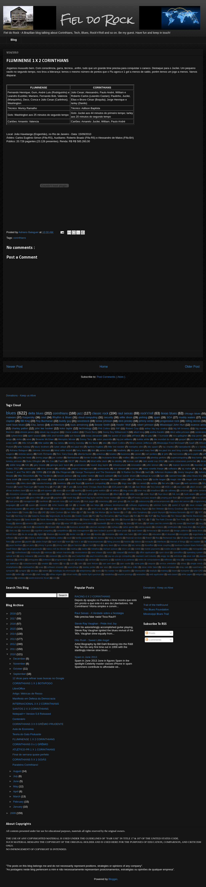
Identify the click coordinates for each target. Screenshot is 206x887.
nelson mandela (63, 552)
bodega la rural (148, 475)
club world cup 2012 (153, 461)
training (164, 571)
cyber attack (60, 446)
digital (40, 534)
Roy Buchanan (44, 420)
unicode (28, 574)
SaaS (192, 442)
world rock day (98, 509)
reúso (200, 560)
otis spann (152, 446)
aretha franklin (157, 432)
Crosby (25, 512)
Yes (201, 520)
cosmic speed (29, 479)
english (21, 538)
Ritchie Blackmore (194, 516)
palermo (41, 556)
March (17, 796)
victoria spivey (25, 454)
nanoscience (30, 468)
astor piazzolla (104, 439)
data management (80, 531)
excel (69, 538)
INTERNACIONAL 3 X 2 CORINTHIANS (35, 703)
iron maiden (194, 542)
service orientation (167, 563)
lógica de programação (31, 549)
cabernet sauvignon (98, 527)
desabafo (165, 531)
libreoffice (149, 545)
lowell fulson (11, 549)
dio (124, 494)
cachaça (115, 527)
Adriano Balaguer (19, 450)
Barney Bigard (141, 509)
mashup (74, 549)
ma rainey (59, 442)
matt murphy (74, 501)
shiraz (183, 563)
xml (54, 578)
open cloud (164, 552)
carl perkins (151, 454)
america (29, 523)
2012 (13, 643)
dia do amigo (27, 534)
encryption (184, 534)
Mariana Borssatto (177, 512)
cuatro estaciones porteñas (182, 461)
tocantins (126, 571)
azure (68, 490)
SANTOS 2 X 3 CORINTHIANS (30, 708)
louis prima (14, 501)
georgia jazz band (59, 465)
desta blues (197, 531)
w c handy (200, 446)
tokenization (140, 571)
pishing (143, 417)
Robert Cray (132, 428)
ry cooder (81, 505)
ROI (142, 516)
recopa (113, 483)
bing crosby (128, 490)
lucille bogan (159, 479)
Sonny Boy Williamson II (115, 432)
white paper (186, 574)
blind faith (190, 523)
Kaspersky (28, 417)
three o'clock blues (62, 509)
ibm (93, 450)
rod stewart (120, 468)
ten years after (33, 509)
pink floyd (76, 483)
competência (63, 531)
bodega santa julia (14, 527)
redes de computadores (149, 560)
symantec (10, 571)
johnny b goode (45, 545)
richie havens (58, 505)
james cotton (120, 479)
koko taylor (66, 428)
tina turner (197, 457)
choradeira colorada (18, 494)
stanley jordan (89, 567)
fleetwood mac (169, 538)
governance (80, 465)
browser (52, 527)
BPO (128, 509)
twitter (18, 574)
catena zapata (145, 527)
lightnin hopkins (95, 446)
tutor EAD (198, 571)
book (29, 527)
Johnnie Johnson (41, 450)
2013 (13, 638)
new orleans (97, 552)
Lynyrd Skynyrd (158, 512)
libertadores (73, 457)
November (19, 663)
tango (9, 439)
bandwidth (101, 523)
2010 (13, 654)
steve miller (132, 567)
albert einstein (196, 487)
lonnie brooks (91, 457)
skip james (196, 435)
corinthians (19, 237)
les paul (149, 435)
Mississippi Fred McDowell (171, 442)
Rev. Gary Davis (65, 454)
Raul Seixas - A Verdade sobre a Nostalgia (99, 613)
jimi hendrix (196, 439)
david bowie (137, 531)
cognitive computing (43, 531)
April (16, 791)
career (137, 454)
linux (165, 465)
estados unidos (56, 538)
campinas (184, 490)
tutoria (9, 574)
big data (127, 523)
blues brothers (42, 446)
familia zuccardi (82, 538)
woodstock (83, 420)
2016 (13, 623)
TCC (144, 520)
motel (8, 552)
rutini (80, 563)
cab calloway (170, 490)
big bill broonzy (181, 428)
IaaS (147, 472)
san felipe (94, 505)
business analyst (77, 527)
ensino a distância (36, 538)
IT (62, 487)
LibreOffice (18, 688)
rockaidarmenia (30, 563)
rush (72, 563)
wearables (141, 574)
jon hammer (76, 545)
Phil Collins (104, 428)
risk (70, 505)
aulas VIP (68, 523)
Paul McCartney (107, 516)
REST (71, 461)
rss (64, 563)
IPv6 (55, 487)
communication (39, 494)
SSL (130, 487)
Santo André (30, 520)
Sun (136, 520)
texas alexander (94, 435)
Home (104, 366)
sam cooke (125, 563)
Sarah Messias (47, 520)
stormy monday (76, 442)
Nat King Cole (21, 516)
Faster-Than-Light (25, 487)
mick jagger (89, 501)
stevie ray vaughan (49, 432)
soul (43, 417)
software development (114, 505)
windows (10, 578)
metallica (95, 549)
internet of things (178, 542)
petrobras (178, 556)
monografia (197, 549)
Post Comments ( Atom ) (111, 376)
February (18, 801)
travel (174, 571)
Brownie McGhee (45, 439)
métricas (48, 552)
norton (109, 552)
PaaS (61, 461)
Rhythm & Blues (62, 417)
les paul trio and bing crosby (173, 450)
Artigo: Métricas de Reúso (27, 693)
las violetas (122, 545)
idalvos (138, 542)
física (8, 542)
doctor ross (75, 534)
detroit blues (11, 534)
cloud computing (87, 417)
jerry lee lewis (24, 457)
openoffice (178, 552)
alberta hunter (85, 454)
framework (198, 538)
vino (105, 442)
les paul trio (77, 446)
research (43, 505)
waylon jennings (125, 574)
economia (109, 534)
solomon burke (160, 505)
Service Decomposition (68, 520)
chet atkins (201, 527)
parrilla (64, 556)
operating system (195, 552)
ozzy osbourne (27, 556)
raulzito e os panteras (124, 560)
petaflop (62, 468)
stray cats (183, 567)
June (16, 781)
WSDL (192, 520)
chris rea (13, 531)
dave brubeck (71, 494)
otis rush (131, 501)
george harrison (100, 479)
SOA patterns (118, 487)
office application (147, 552)
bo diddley (117, 461)
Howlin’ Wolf (123, 424)
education (156, 534)
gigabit (23, 498)
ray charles (168, 446)
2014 (13, 633)
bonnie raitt (132, 461)
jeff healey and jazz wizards (144, 498)
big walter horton (85, 475)
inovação (149, 542)
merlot (84, 549)
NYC (200, 512)
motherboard (21, 552)
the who (166, 483)
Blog (14, 39)
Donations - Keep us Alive (21, 395)
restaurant (189, 560)
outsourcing (144, 501)
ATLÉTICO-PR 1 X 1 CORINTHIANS (33, 749)
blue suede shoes (126, 475)
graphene (58, 498)
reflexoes (168, 560)
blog (201, 523)
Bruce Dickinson (195, 509)
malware (11, 417)
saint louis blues (15, 424)
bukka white (143, 439)
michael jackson (110, 549)
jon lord (89, 545)
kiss (98, 545)
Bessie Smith (102, 424)
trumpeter (185, 571)
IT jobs (70, 487)
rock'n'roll (146, 413)
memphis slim (136, 446)
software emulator (55, 567)
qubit (22, 505)
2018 (13, 613)
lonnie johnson (104, 420)
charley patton (20, 428)
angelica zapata (44, 523)
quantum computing (95, 483)
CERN (39, 472)
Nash (8, 516)
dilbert (116, 494)
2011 (13, 649)
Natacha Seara (38, 516)
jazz (80, 413)
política (21, 560)
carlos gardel (129, 527)
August (17, 771)
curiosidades (55, 494)
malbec (126, 457)
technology (85, 428)
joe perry (30, 545)
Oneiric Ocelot (81, 516)
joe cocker (57, 457)
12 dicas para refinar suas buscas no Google (38, 678)
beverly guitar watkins (96, 490)
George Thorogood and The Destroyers (95, 472)
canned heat (175, 475)
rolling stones (193, 420)
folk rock (176, 494)
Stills (117, 520)
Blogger (112, 879)
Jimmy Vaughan (185, 472)
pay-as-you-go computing (120, 556)
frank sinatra (190, 494)
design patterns (181, 531)
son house (75, 435)
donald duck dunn (78, 479)
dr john (165, 454)
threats (47, 509)
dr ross (87, 534)
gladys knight (42, 542)
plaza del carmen (182, 501)
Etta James (37, 424)
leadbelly (121, 450)
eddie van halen (125, 534)
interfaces (161, 542)
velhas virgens (55, 574)
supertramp (197, 567)
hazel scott (57, 542)
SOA (169, 417)
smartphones (12, 567)
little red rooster (116, 446)
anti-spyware (47, 490)
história (127, 542)
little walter (43, 442)
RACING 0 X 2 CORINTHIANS (92, 596)
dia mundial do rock (164, 439)
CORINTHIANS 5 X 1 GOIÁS (29, 759)
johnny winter (146, 420)
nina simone (47, 468)
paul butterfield (79, 556)
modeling (184, 549)
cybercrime (16, 435)
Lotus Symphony (139, 512)
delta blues (35, 413)
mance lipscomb (181, 465)
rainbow (92, 560)
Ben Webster (158, 509)
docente (62, 534)
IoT (81, 512)
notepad (120, 552)
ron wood (141, 483)
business (125, 454)
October (18, 668)
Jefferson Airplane (163, 472)
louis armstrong (79, 424)
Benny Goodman (176, 509)
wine (28, 439)
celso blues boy (194, 475)
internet (124, 498)
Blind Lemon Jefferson (141, 442)
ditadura (50, 534)
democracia (152, 531)
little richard (28, 442)
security (108, 417)
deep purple (58, 479)
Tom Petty (181, 520)
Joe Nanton (114, 512)
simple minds (196, 563)
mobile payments (152, 549)
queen (32, 505)
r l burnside (163, 435)
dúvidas (98, 534)
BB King (25, 420)
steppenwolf (117, 567)
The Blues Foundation (156, 609)
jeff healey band (139, 479)
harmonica (178, 454)
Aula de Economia (23, 729)
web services (191, 483)
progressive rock (169, 420)
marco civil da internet (56, 549)
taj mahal (186, 468)
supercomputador (14, 509)
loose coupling (164, 545)
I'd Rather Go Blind (131, 472)
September (20, 673)
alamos (19, 523)
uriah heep (40, 574)
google (47, 498)
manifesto (43, 501)
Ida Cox (50, 461)
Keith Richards (44, 454)
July (16, 776)
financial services (134, 538)
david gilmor (87, 494)
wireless (21, 578)
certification (172, 527)
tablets (45, 571)
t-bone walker (72, 432)
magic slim (176, 479)
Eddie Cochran (56, 512)
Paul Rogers (124, 516)
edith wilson (142, 534)
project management (82, 468)
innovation (136, 465)
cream (44, 479)
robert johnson (145, 424)
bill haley (139, 523)
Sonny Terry (86, 439)
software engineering (139, 505)
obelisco (131, 552)
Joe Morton (100, 512)
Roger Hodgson (13, 520)
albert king (138, 432)
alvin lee (33, 490)
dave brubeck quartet (103, 531)
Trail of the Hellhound (155, 604)
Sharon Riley (89, 520)
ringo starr (126, 483)
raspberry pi (105, 560)
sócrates (34, 571)
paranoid (53, 556)
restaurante (103, 468)
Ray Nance (162, 516)
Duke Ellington (33, 461)
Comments (153, 639)
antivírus (100, 454)
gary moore (40, 465)
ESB (49, 472)
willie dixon (126, 417)
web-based (173, 574)
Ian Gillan (71, 512)
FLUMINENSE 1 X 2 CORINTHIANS (33, 739)
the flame (93, 442)
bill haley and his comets (157, 523)
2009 (13, 813)
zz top (199, 468)
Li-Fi (126, 512)
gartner (18, 542)
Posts (150, 633)
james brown (106, 450)
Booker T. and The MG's (18, 472)
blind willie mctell (63, 450)
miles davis (26, 483)
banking (78, 490)
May (16, 786)
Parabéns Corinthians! (25, 764)
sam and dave (109, 563)
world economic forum (39, 578)
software (172, 468)
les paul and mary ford (143, 450)
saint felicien (92, 563)
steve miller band (150, 567)
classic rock (100, 413)
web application (156, 574)
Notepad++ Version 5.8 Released (31, 713)
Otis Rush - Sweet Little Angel (92, 640)
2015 (13, 628)
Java (89, 512)
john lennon (152, 465)
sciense (134, 468)
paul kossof (140, 457)
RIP (118, 428)
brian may (142, 490)
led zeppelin (186, 498)
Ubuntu (82, 461)
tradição (153, 571)
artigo (58, 523)
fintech (149, 538)
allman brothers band (16, 490)
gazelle (28, 542)
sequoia (151, 563)
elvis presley (125, 420)
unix (77, 509)
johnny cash (61, 545)
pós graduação (78, 560)
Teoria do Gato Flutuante (26, 734)
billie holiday (23, 446)
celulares (159, 527)
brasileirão (40, 527)
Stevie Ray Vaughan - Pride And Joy (95, 623)
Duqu (35, 512)
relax (178, 560)
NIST (192, 512)
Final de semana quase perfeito (30, 754)
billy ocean (178, 523)
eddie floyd (149, 494)
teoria (98, 571)
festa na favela (115, 538)
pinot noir (191, 556)
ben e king (115, 523)
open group (118, 501)
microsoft (197, 450)
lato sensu (136, 545)
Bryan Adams (12, 512)
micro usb (126, 549)
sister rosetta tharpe (153, 468)
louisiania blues (110, 457)
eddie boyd (135, 494)
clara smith (11, 479)
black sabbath (106, 475)
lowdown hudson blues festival (189, 545)
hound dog (71, 498)
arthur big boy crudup (156, 428)
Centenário (18, 719)
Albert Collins (118, 442)
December (19, 658)
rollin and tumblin (55, 435)
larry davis (109, 545)
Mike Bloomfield (26, 475)
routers (55, 563)
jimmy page (42, 457)
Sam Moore (141, 487)
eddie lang (15, 465)
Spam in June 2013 (86, 657)
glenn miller (34, 498)
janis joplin (193, 454)
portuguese (33, 560)
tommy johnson (14, 461)
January (18, 806)
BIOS (119, 509)
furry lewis (81, 450)
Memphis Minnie (66, 439)
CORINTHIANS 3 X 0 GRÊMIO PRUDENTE (37, 724)
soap (41, 567)
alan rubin (181, 487)
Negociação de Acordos (60, 516)
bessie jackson (65, 475)
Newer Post (14, 366)
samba (153, 483)
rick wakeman (12, 563)
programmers (61, 560)
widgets (199, 574)
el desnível (170, 534)
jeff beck (136, 435)
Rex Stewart (176, 516)
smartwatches (28, 567)
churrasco (25, 531)
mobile (137, 549)
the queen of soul (117, 435)
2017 (13, 618)
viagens (10, 454)
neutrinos (62, 483)
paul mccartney (97, 556)
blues (11, 413)
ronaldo (44, 563)
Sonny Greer (105, 520)
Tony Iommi (155, 487)
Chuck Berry (90, 432)
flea (157, 538)
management (29, 501)
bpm (162, 475)
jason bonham (15, 545)
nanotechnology (44, 483)
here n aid (79, 542)
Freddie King (43, 487)
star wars (104, 567)
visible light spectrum (91, 574)
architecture (57, 424)
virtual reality (72, 574)
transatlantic (184, 446)
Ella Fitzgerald (63, 472)
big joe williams (124, 439)
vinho (19, 439)
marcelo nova (58, 501)
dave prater (122, 531)
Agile (111, 509)
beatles (113, 454)
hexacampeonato (95, 542)
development (103, 494)
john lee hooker (44, 428)
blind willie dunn (99, 461)
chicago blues (192, 413)
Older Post (192, 366)
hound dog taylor (99, 465)
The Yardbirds (45, 475)
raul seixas (125, 413)
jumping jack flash (168, 498)
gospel (182, 439)
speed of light (178, 505)
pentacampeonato (161, 501)
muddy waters (187, 417)
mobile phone (170, 549)
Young (9, 523)
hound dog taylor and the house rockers (98, 498)
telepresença (86, 571)
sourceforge (73, 567)
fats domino (99, 538)
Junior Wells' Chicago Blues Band (92, 487)
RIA (135, 516)
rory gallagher (180, 435)
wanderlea (109, 574)
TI (151, 520)
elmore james (27, 432)
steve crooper (196, 505)
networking (104, 501)
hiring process (113, 542)
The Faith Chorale (163, 520)
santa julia (139, 563)
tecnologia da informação (64, 571)
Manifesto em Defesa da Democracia (33, 698)
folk (27, 465)
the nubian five (112, 571)
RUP (150, 516)
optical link (11, 556)
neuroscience (81, 552)
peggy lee (165, 556)
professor (46, 560)
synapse (23, 571)
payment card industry (146, 556)
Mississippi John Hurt (172, 424)
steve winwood (168, 567)
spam (157, 417)
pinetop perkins (159, 457)
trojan (177, 483)
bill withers (114, 490)
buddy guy (65, 420)
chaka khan (187, 527)
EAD (43, 512)
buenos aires (198, 424)
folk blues (184, 538)
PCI (94, 516)
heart (68, 542)
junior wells (12, 442)
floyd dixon (163, 494)
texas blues (169, 413)
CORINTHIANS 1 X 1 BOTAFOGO (32, 683)
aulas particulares (85, 523)
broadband (155, 490)
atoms (59, 490)
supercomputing (179, 457)
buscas (63, 527)
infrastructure (119, 465)
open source (34, 435)
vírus (85, 509)
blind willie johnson (180, 432)
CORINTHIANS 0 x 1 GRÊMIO (30, 744)
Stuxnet (126, 520)
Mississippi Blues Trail (156, 613)
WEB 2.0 (169, 487)
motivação (35, 552)
